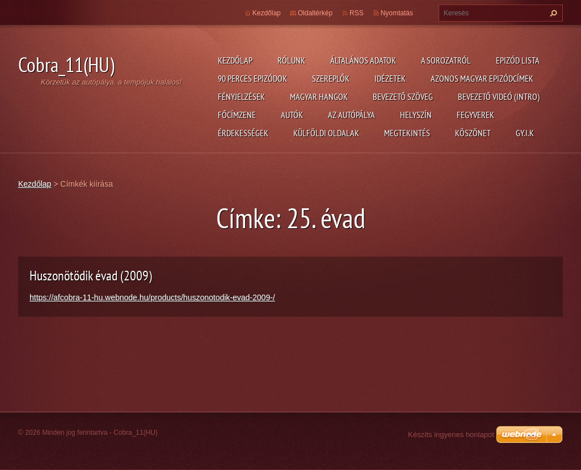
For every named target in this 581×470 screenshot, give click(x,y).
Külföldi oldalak (326, 133)
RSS (357, 13)
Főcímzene (237, 114)
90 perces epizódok (252, 78)
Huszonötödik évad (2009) (91, 275)
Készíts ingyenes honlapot (451, 434)
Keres (552, 13)
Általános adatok (363, 60)
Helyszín (416, 114)
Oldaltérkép (315, 13)
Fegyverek (475, 114)
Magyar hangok (319, 96)
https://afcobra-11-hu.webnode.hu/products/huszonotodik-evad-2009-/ (152, 297)
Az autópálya (351, 114)
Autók (292, 114)
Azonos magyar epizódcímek (482, 78)
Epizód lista (518, 60)
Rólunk (291, 60)
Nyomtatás (397, 13)
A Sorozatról (446, 60)
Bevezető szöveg (403, 96)
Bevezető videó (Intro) (499, 96)
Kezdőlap (235, 60)
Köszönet (473, 133)
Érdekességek (243, 133)
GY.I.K (525, 133)
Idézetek (390, 78)
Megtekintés (407, 133)
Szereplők (331, 78)
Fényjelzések (241, 96)
